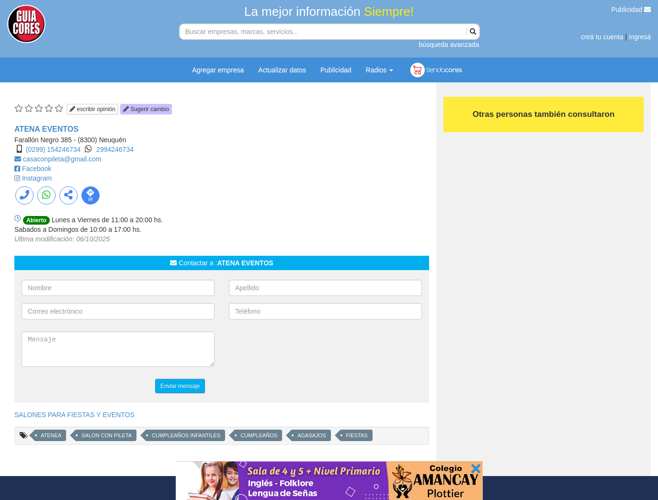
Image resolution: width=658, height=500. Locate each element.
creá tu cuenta (602, 37)
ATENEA (51, 435)
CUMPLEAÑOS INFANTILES (186, 435)
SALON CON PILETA (106, 435)
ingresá (640, 37)
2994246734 (115, 149)
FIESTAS (357, 435)
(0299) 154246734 (53, 149)
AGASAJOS (311, 435)
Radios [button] (379, 70)
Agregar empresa (218, 70)
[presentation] (301, 350)
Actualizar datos (282, 70)
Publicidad (631, 9)
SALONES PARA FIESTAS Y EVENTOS (74, 415)
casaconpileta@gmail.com (62, 159)
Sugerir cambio (146, 109)
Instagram (37, 178)
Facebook (36, 168)
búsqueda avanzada (449, 44)
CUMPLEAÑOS (258, 435)
